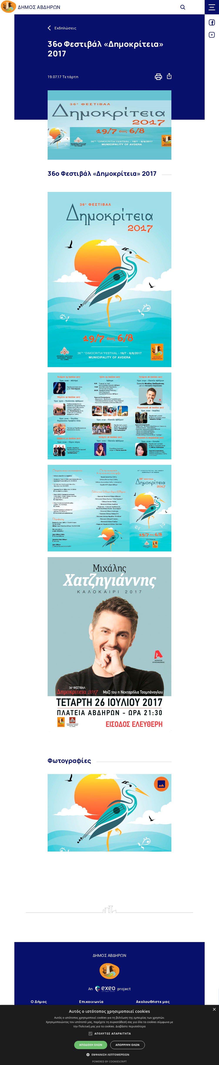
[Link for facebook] (212, 24)
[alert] (109, 1035)
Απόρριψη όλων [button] (127, 1045)
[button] (161, 784)
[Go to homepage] (8, 7)
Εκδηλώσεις (65, 27)
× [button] (214, 1009)
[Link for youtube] (212, 36)
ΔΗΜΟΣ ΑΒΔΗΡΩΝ (39, 7)
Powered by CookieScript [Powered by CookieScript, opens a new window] (109, 1061)
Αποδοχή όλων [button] (90, 1045)
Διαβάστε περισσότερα (131, 1026)
